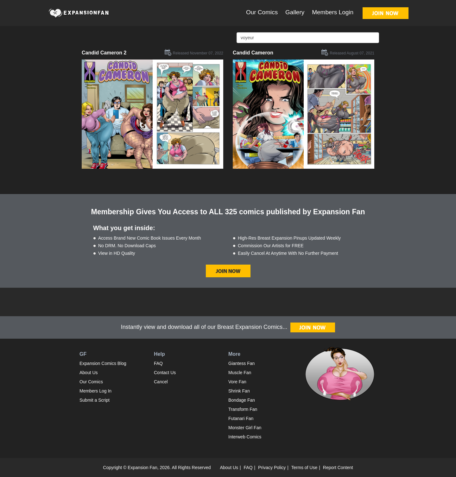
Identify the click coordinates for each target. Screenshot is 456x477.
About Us (88, 372)
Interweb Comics (244, 436)
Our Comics (262, 12)
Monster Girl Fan (244, 427)
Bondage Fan (241, 400)
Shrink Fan (239, 390)
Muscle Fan (239, 372)
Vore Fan (237, 381)
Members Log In (95, 390)
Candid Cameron (253, 52)
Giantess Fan (241, 363)
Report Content (338, 467)
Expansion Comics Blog (102, 363)
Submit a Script (94, 400)
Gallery (294, 12)
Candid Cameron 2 (104, 52)
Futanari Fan (240, 418)
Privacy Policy (272, 467)
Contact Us (165, 372)
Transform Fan (242, 409)
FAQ (158, 363)
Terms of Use (304, 467)
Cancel (161, 381)
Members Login (332, 12)
